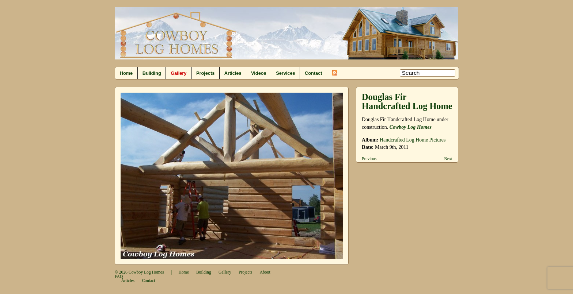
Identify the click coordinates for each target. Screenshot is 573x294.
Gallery (178, 73)
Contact (313, 73)
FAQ (119, 276)
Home (126, 73)
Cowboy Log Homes (411, 127)
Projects (205, 73)
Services (285, 73)
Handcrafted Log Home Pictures (412, 140)
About (265, 272)
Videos (258, 73)
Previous (369, 158)
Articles (233, 73)
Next (448, 158)
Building (152, 73)
